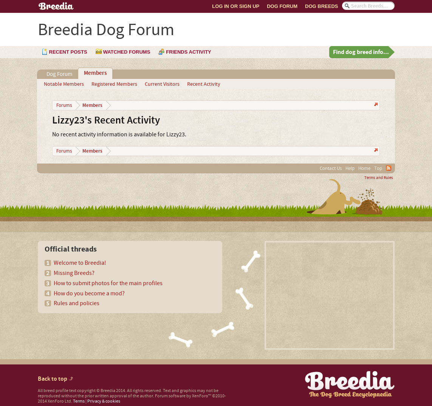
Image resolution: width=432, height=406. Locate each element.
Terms (79, 401)
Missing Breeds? (74, 273)
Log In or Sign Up (235, 6)
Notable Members (64, 84)
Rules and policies (76, 303)
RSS (388, 168)
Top (378, 168)
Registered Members (114, 84)
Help (350, 168)
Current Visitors (162, 84)
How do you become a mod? (89, 293)
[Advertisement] (329, 295)
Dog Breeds (321, 6)
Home (364, 168)
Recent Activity (203, 84)
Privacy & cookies (103, 401)
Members (95, 73)
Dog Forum (282, 6)
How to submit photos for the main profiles (108, 283)
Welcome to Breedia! (80, 263)
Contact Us (331, 168)
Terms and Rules (378, 178)
